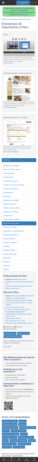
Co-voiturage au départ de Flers (15, 311)
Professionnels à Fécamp (18, 431)
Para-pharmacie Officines (11, 235)
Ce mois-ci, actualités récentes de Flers (18, 309)
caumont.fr (6, 431)
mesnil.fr (5, 440)
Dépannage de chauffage (11, 200)
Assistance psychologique (11, 165)
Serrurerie (6, 261)
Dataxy (20, 341)
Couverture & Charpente (10, 188)
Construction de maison (10, 181)
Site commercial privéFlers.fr (23, 2)
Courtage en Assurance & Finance (13, 185)
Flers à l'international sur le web (15, 321)
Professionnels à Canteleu (10, 427)
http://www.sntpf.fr (8, 63)
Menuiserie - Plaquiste (10, 227)
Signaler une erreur (23, 333)
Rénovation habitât (9, 250)
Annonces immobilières (10, 242)
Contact (34, 459)
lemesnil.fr (24, 434)
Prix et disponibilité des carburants (23, 296)
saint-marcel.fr (7, 447)
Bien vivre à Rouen (19, 447)
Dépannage (6, 196)
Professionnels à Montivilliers (18, 440)
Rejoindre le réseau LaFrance (13, 336)
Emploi (19, 459)
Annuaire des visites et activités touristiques (19, 300)
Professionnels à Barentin (10, 421)
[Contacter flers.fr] (35, 2)
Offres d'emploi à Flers (12, 288)
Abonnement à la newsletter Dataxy (19, 323)
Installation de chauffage (10, 212)
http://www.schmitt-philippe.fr (11, 151)
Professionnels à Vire (24, 443)
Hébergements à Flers (19, 279)
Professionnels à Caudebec (27, 427)
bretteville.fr (22, 424)
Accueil (4, 459)
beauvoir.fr (22, 421)
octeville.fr (32, 440)
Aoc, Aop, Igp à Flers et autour (15, 307)
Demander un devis (10, 333)
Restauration (7, 258)
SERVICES (6, 160)
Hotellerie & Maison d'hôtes (11, 208)
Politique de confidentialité (19, 10)
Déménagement (8, 192)
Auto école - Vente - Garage (11, 169)
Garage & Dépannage (10, 254)
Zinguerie (6, 269)
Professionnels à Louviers (26, 437)
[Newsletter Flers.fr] (32, 2)
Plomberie (6, 246)
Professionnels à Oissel (9, 443)
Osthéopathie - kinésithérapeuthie (13, 231)
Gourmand (26, 459)
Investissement (7, 215)
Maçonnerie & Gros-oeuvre (11, 223)
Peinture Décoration (9, 238)
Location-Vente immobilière (11, 219)
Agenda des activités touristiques (16, 298)
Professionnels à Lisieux (9, 437)
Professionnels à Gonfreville (10, 434)
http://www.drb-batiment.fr (10, 107)
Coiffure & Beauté (8, 173)
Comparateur (11, 459)
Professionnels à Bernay (9, 424)
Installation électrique (9, 204)
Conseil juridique (8, 177)
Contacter (20, 327)
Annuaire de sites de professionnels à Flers (19, 286)
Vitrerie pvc (6, 265)
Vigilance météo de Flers (13, 318)
